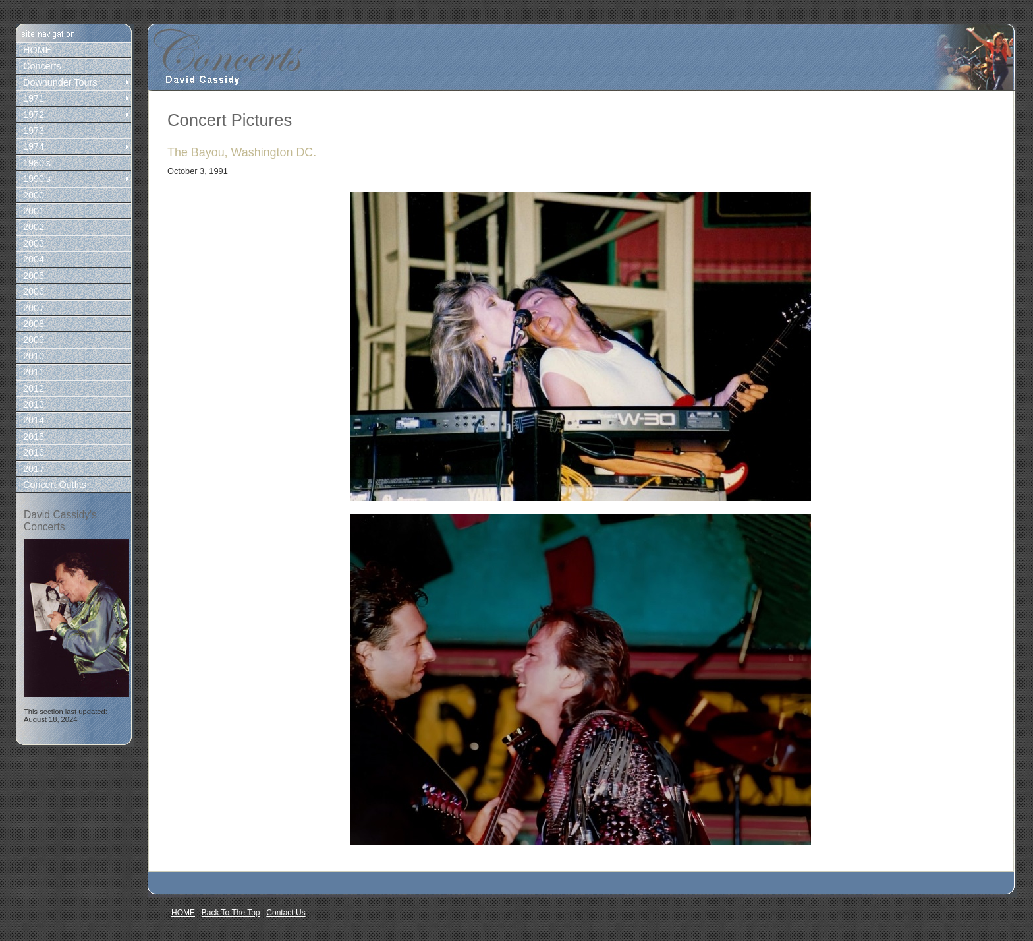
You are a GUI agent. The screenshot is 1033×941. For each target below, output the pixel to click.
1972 (33, 114)
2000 (33, 195)
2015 (33, 436)
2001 (33, 211)
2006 (33, 291)
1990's (37, 178)
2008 (33, 324)
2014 (33, 420)
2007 (33, 308)
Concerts (42, 66)
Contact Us (285, 912)
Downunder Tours (60, 82)
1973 (33, 130)
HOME (37, 50)
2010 (33, 356)
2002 (33, 227)
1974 (33, 146)
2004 (33, 259)
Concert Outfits (54, 484)
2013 (33, 404)
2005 (33, 275)
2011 (33, 372)
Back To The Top (231, 912)
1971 (33, 98)
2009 (33, 339)
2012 (33, 388)
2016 (33, 452)
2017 (33, 469)
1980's (37, 163)
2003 (33, 243)
